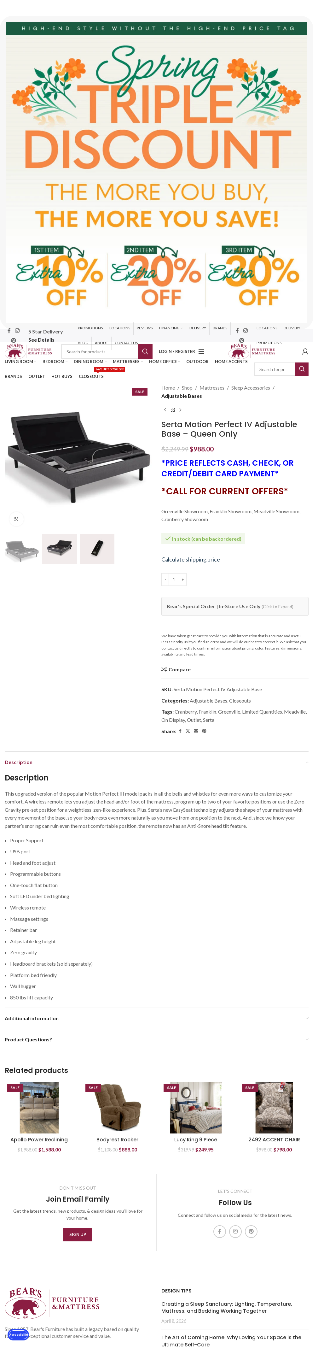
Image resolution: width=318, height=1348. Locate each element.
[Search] (107, 351)
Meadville (295, 712)
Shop (187, 388)
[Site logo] (28, 351)
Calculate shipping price (190, 559)
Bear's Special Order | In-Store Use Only (230, 606)
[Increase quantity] (183, 579)
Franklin (207, 712)
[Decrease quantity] (165, 579)
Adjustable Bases (181, 396)
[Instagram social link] (17, 331)
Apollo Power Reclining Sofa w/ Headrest (39, 1143)
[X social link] (188, 731)
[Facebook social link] (9, 331)
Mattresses (211, 388)
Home (168, 388)
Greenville (229, 712)
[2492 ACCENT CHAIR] (274, 1107)
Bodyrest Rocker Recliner (117, 1143)
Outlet (194, 720)
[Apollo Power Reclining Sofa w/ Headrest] (39, 1107)
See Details (41, 340)
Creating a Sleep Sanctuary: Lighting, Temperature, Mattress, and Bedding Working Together (226, 1307)
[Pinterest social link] (13, 340)
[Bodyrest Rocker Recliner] (117, 1107)
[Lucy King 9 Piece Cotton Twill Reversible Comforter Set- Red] (195, 1107)
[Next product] (180, 410)
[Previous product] (165, 410)
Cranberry (186, 712)
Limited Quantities (262, 712)
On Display (173, 720)
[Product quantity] (174, 579)
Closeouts (240, 700)
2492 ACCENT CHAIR (274, 1139)
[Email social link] (196, 731)
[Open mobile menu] (201, 351)
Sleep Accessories (250, 388)
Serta (208, 720)
